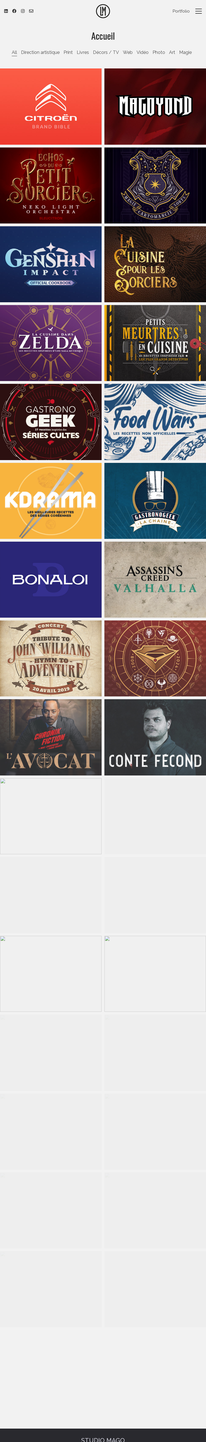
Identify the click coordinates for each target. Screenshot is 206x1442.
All (14, 52)
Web (128, 52)
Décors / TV (106, 52)
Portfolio (181, 11)
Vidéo (143, 52)
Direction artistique (40, 52)
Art (172, 52)
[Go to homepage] (103, 11)
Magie (185, 52)
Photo (159, 52)
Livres (83, 52)
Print (68, 52)
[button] (198, 11)
